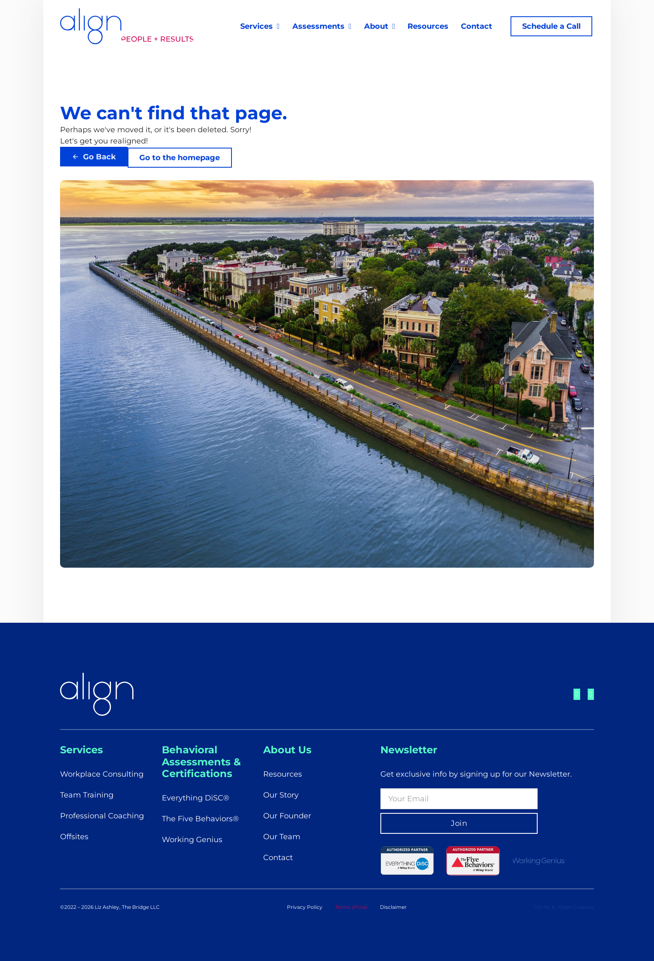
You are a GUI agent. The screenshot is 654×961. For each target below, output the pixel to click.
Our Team (281, 836)
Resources (426, 28)
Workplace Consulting (101, 774)
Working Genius (192, 839)
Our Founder (287, 815)
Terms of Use (351, 907)
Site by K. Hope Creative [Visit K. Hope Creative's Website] (564, 907)
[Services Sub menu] (276, 28)
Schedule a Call (550, 28)
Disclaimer (393, 907)
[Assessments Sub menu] (348, 28)
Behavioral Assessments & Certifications (201, 762)
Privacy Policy (304, 907)
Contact (474, 28)
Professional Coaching (102, 815)
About (374, 28)
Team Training (86, 795)
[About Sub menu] (391, 28)
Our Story (281, 795)
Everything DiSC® (195, 798)
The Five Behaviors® (200, 818)
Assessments (316, 28)
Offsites (74, 836)
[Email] (459, 798)
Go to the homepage (181, 161)
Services (255, 28)
